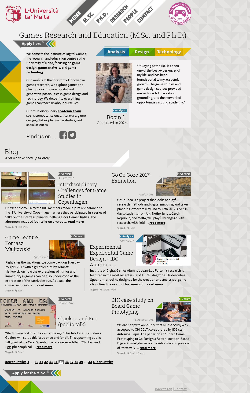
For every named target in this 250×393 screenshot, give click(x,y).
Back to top (163, 389)
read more (76, 221)
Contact (180, 389)
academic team (69, 111)
